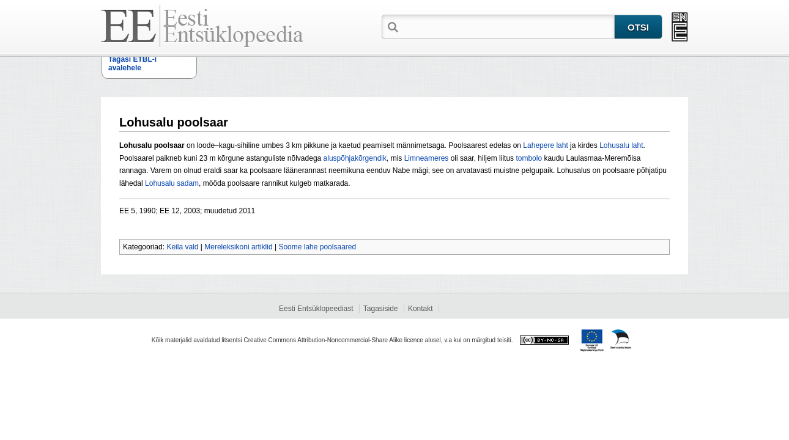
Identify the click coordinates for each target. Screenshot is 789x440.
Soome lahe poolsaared (317, 247)
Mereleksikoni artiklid (238, 247)
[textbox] (507, 26)
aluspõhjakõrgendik (355, 158)
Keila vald (182, 247)
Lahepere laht (545, 145)
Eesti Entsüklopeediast (316, 308)
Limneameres (426, 158)
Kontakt (420, 308)
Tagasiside (380, 308)
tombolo (529, 158)
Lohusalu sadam (172, 183)
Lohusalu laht (621, 145)
